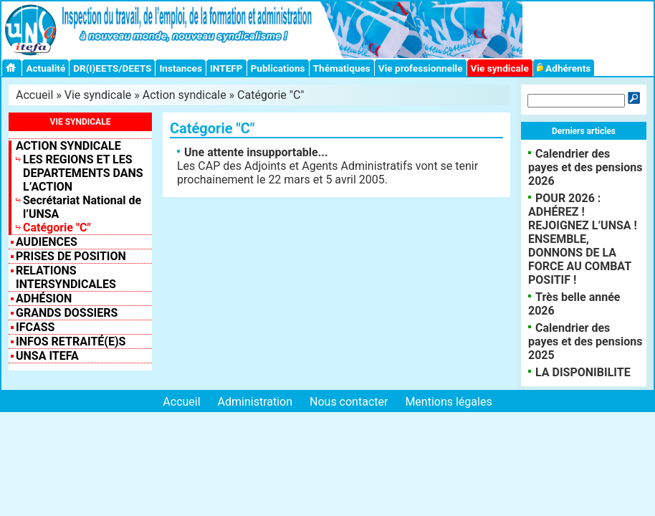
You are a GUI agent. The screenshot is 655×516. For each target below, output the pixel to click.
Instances (180, 68)
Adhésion (44, 298)
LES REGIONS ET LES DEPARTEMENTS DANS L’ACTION (83, 173)
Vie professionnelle (420, 68)
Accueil (34, 95)
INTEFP (226, 68)
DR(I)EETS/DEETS (112, 68)
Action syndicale (184, 95)
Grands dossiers (67, 313)
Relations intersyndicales (66, 277)
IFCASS (35, 327)
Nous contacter (349, 401)
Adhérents (564, 68)
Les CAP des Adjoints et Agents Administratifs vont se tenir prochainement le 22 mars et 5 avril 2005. (327, 165)
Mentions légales (448, 401)
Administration (255, 401)
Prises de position (71, 256)
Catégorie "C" (57, 227)
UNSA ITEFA (47, 356)
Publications (278, 68)
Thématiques (341, 68)
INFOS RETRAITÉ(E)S (70, 341)
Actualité (45, 68)
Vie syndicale (500, 68)
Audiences (46, 242)
